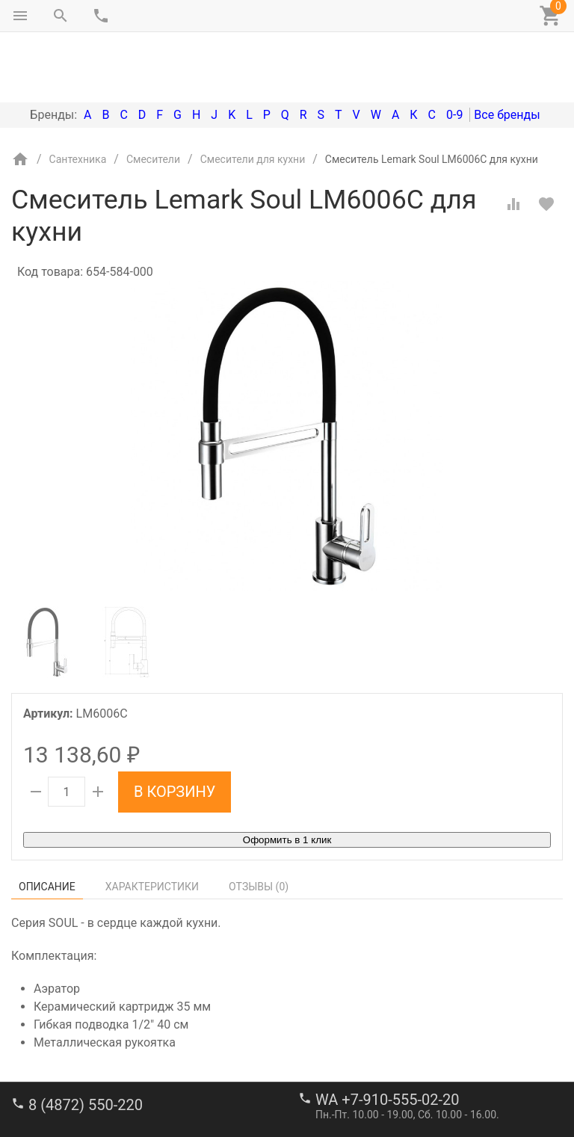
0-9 (454, 52)
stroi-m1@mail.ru (68, 1088)
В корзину (174, 729)
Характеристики (152, 824)
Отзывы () (258, 824)
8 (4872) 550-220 (85, 1042)
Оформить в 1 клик (287, 777)
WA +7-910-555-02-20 (387, 1037)
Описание (47, 824)
